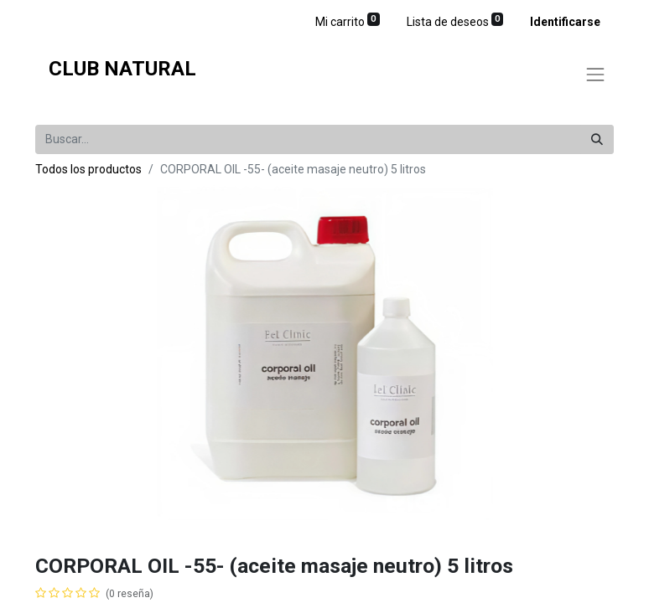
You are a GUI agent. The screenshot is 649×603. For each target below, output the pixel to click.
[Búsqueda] (597, 139)
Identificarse (565, 21)
